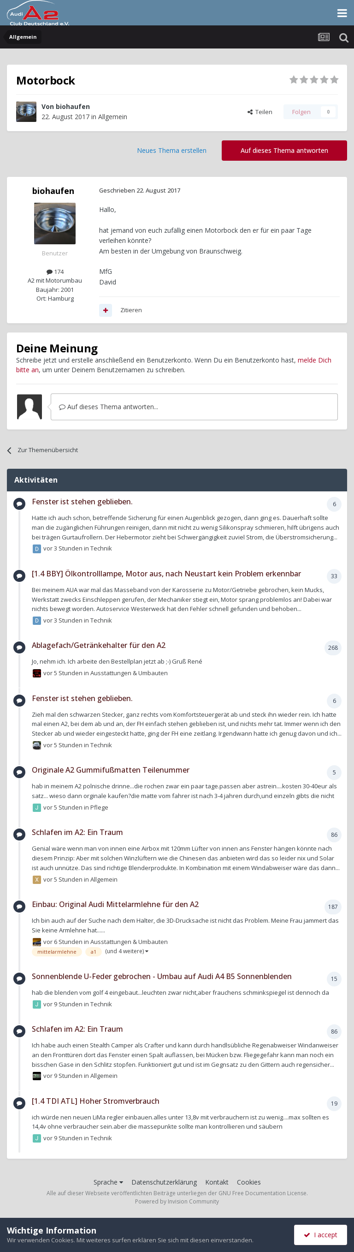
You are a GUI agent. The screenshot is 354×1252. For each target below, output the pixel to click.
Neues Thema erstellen (171, 150)
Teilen (260, 112)
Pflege (99, 807)
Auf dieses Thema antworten (284, 150)
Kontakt (217, 1182)
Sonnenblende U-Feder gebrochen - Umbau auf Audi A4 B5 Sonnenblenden (162, 976)
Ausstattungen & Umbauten (129, 673)
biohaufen (73, 106)
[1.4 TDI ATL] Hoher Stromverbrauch (95, 1101)
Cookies (249, 1182)
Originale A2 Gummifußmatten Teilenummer (110, 770)
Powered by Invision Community (177, 1201)
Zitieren (131, 310)
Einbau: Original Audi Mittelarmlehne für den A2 (115, 904)
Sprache (108, 1182)
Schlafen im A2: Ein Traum (77, 832)
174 (55, 271)
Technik (101, 548)
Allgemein (112, 116)
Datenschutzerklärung (164, 1182)
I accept (320, 1234)
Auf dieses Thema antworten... (108, 406)
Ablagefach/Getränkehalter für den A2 (98, 645)
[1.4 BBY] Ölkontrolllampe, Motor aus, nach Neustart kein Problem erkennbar (166, 574)
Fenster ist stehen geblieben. (82, 501)
